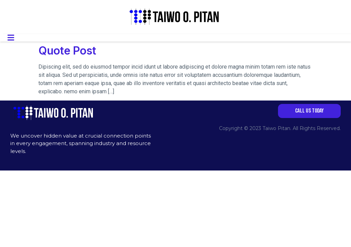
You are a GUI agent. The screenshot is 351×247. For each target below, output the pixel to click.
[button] (309, 111)
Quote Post (67, 50)
